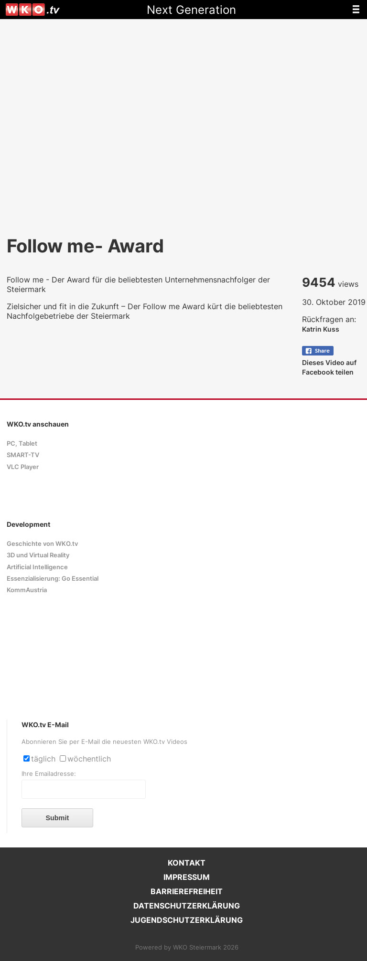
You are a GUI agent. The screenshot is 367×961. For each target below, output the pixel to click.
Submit (57, 818)
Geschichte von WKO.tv (42, 543)
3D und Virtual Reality (38, 555)
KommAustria (27, 590)
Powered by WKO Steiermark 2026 (186, 947)
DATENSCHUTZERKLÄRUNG (186, 905)
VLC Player (23, 466)
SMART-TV (23, 455)
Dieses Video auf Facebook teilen (329, 362)
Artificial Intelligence (37, 567)
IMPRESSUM (186, 877)
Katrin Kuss (320, 329)
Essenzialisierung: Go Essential (52, 578)
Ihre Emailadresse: (49, 773)
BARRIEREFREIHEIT (187, 891)
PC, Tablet (22, 443)
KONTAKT (186, 862)
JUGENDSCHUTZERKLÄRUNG (186, 920)
